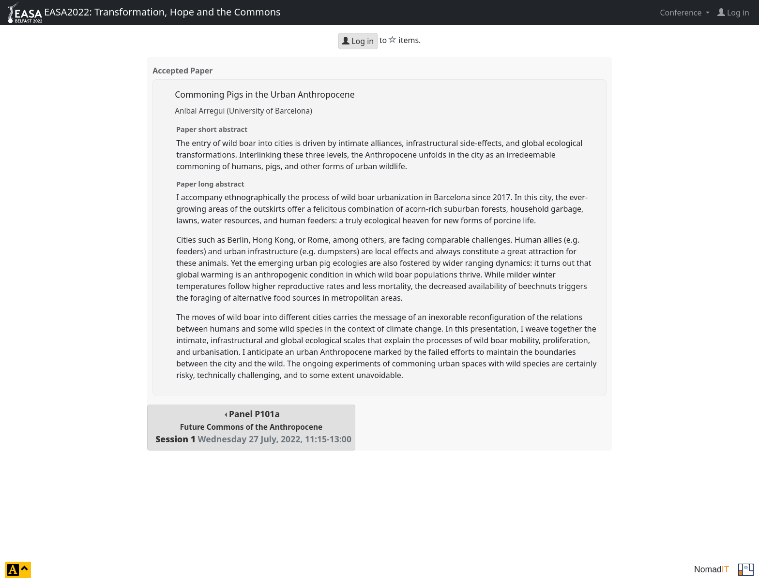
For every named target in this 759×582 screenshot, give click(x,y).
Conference (681, 12)
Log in (358, 41)
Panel (251, 426)
